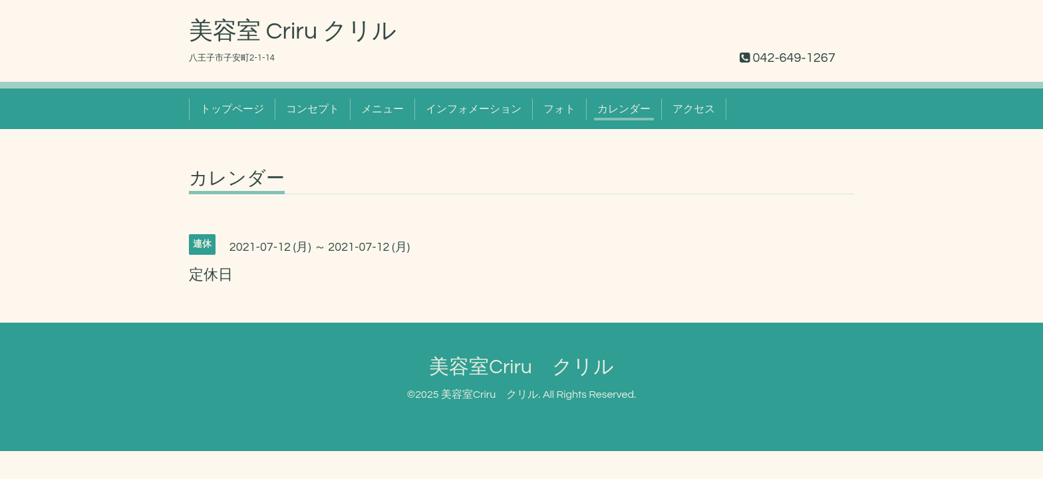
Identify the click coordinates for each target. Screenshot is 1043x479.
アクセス (693, 109)
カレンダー (624, 109)
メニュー (382, 109)
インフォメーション (474, 109)
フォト (559, 109)
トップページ (232, 109)
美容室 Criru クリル (292, 31)
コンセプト (312, 109)
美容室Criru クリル (521, 367)
